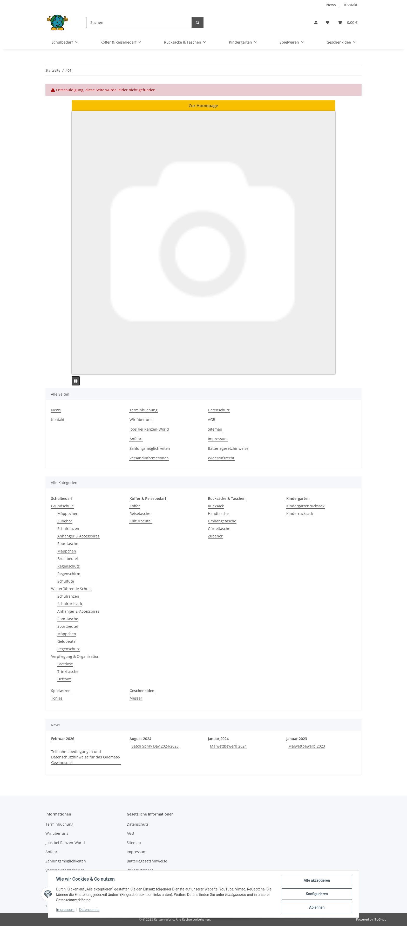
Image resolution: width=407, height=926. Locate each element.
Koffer (135, 505)
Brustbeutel (67, 558)
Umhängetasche (222, 521)
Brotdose (65, 663)
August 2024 (140, 738)
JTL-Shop (380, 919)
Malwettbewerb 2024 (228, 746)
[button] (316, 22)
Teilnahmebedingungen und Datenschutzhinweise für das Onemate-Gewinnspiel (85, 757)
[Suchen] (139, 22)
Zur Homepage (203, 105)
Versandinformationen (149, 457)
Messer (136, 698)
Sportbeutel (67, 626)
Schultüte (65, 581)
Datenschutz (89, 910)
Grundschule (62, 505)
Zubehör (64, 521)
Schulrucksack (69, 603)
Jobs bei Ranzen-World (149, 429)
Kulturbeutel (141, 521)
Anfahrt (136, 438)
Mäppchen (66, 551)
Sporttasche (67, 543)
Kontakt (350, 4)
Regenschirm (68, 573)
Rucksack (216, 505)
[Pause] (76, 380)
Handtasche (218, 513)
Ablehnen (316, 908)
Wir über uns (141, 419)
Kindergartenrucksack (305, 505)
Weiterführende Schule (71, 588)
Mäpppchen (67, 513)
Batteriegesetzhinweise (228, 448)
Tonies (57, 698)
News (331, 4)
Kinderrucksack (299, 513)
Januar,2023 (296, 738)
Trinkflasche (67, 671)
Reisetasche (140, 513)
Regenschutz (68, 566)
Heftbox (64, 678)
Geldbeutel (67, 641)
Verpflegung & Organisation (75, 656)
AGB (211, 419)
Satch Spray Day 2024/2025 (155, 746)
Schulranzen (68, 528)
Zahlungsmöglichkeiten (150, 448)
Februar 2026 (62, 738)
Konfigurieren (317, 894)
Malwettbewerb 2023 (306, 746)
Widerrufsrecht (221, 457)
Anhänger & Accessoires (78, 536)
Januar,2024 (218, 738)
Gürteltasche (219, 528)
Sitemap (215, 429)
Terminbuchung (144, 409)
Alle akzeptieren (316, 881)
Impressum (65, 910)
